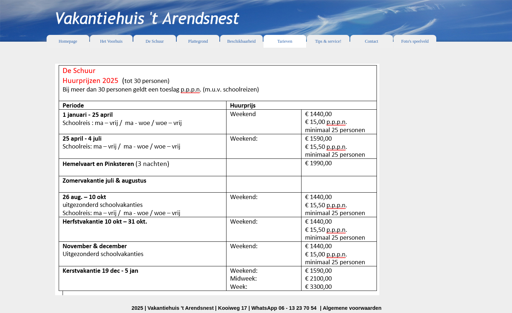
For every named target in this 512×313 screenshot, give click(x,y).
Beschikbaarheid (241, 41)
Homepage (68, 41)
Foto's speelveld (414, 41)
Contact (371, 41)
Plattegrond (198, 41)
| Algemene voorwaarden (351, 308)
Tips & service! (328, 41)
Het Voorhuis (111, 41)
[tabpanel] (256, 176)
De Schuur (155, 41)
